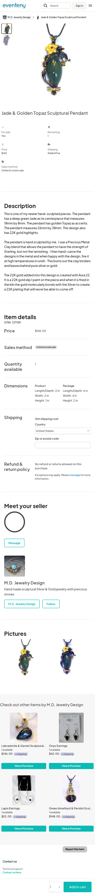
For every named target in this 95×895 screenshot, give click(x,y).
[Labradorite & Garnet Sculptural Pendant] (23, 728)
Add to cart (77, 887)
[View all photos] (53, 64)
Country (40, 424)
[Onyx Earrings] (71, 728)
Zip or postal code (47, 438)
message (74, 474)
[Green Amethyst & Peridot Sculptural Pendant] (71, 790)
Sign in (79, 5)
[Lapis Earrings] (23, 790)
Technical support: (24, 870)
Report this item (74, 849)
